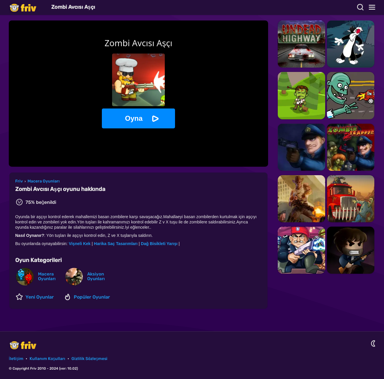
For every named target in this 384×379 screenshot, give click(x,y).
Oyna (134, 118)
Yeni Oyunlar (39, 297)
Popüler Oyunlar (92, 297)
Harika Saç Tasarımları (116, 243)
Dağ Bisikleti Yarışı (159, 243)
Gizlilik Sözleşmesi (89, 358)
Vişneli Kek (79, 243)
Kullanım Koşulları (47, 358)
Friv (28, 7)
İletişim (16, 358)
